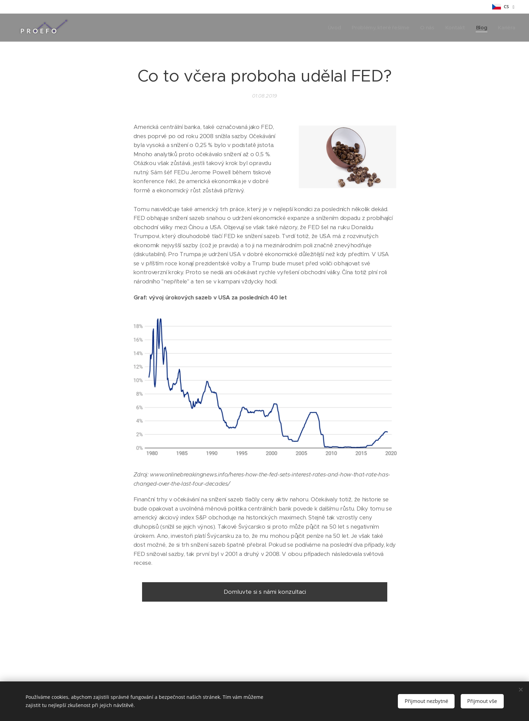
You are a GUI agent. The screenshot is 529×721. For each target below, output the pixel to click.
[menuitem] (331, 27)
